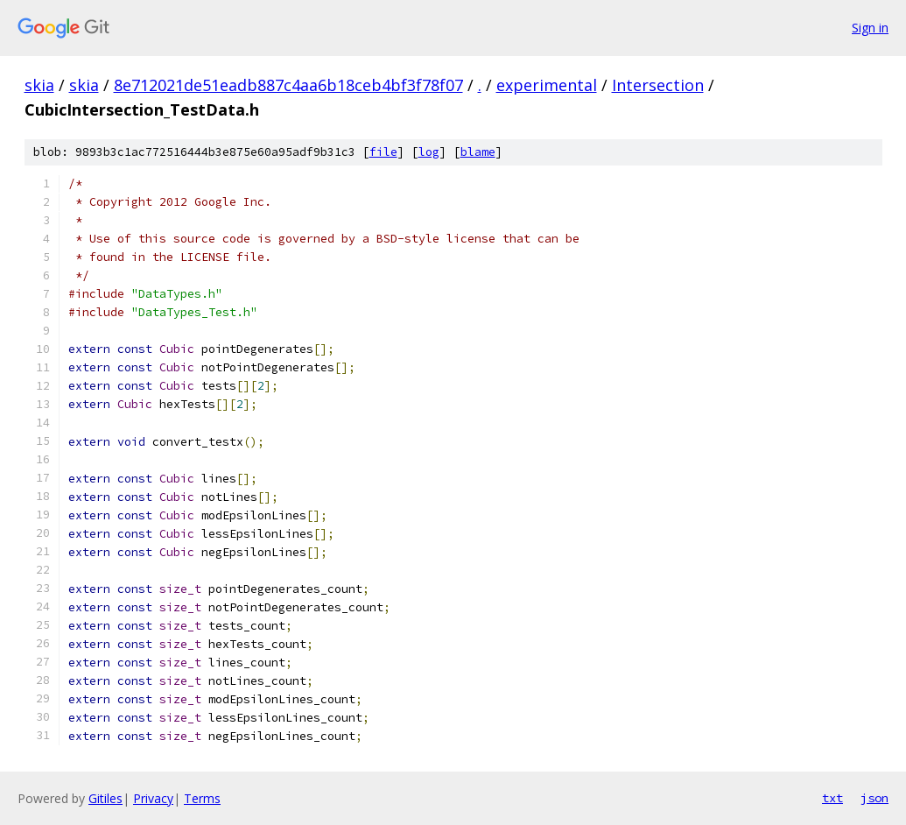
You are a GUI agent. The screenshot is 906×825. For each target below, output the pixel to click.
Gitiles (105, 798)
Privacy (153, 798)
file (383, 152)
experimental (546, 84)
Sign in (870, 27)
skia (39, 84)
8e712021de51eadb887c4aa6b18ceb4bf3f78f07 (288, 84)
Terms (202, 798)
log (428, 152)
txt (832, 798)
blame (477, 152)
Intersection (658, 84)
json (874, 798)
